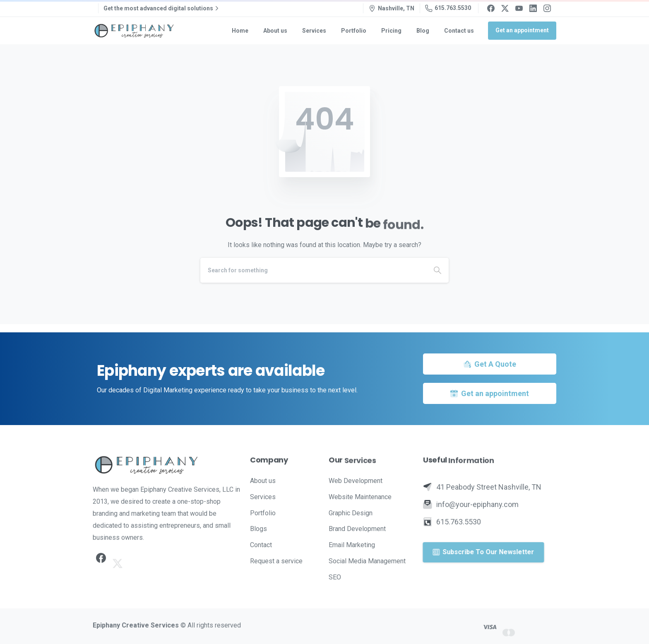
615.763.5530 (448, 8)
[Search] (313, 270)
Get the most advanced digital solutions (162, 8)
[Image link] (167, 465)
